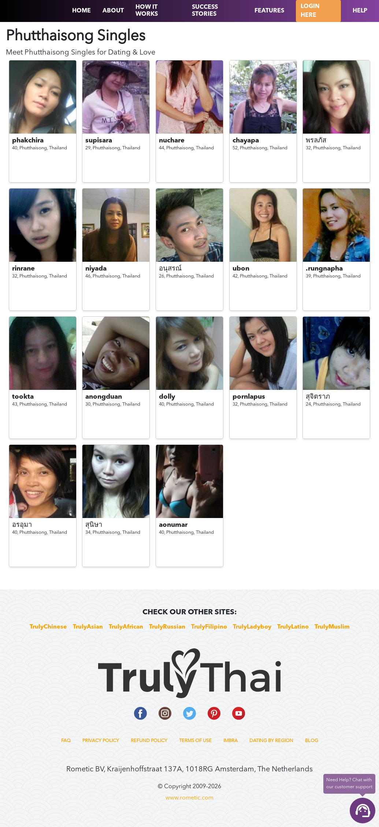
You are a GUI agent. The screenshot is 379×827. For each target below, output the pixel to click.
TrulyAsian (88, 627)
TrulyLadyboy (252, 627)
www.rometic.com (189, 798)
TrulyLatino (293, 627)
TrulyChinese (48, 627)
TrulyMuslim (332, 627)
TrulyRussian (167, 627)
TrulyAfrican (126, 627)
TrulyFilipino (209, 627)
